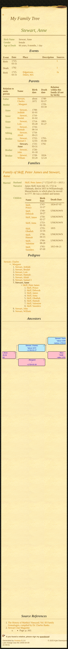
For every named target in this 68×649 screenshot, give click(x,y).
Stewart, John (21, 308)
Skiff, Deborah (29, 212)
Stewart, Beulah (22, 116)
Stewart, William (22, 156)
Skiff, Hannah (29, 236)
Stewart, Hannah (22, 128)
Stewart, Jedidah (22, 111)
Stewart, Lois (21, 272)
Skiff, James (31, 217)
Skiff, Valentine (30, 242)
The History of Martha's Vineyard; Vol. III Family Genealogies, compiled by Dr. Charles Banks (31, 623)
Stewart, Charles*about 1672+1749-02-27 (32, 348)
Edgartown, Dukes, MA (28, 73)
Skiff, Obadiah (29, 229)
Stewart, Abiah (22, 133)
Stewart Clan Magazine (19, 628)
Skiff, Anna (31, 223)
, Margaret (22, 104)
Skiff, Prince (28, 206)
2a (58, 72)
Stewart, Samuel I (22, 139)
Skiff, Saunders (30, 248)
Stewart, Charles (21, 99)
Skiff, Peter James (33, 182)
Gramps (17, 640)
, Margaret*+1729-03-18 (32, 362)
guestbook (44, 637)
